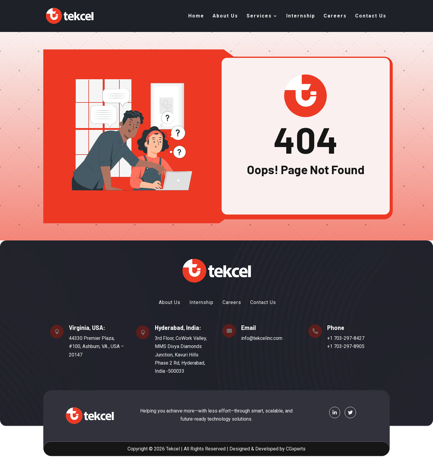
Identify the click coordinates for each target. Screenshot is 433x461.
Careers (335, 16)
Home (196, 16)
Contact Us (370, 16)
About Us (225, 16)
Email (246, 330)
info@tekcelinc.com (257, 338)
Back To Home (305, 190)
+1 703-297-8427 (335, 338)
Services (259, 16)
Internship (300, 16)
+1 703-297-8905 (335, 346)
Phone (325, 329)
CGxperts (289, 448)
